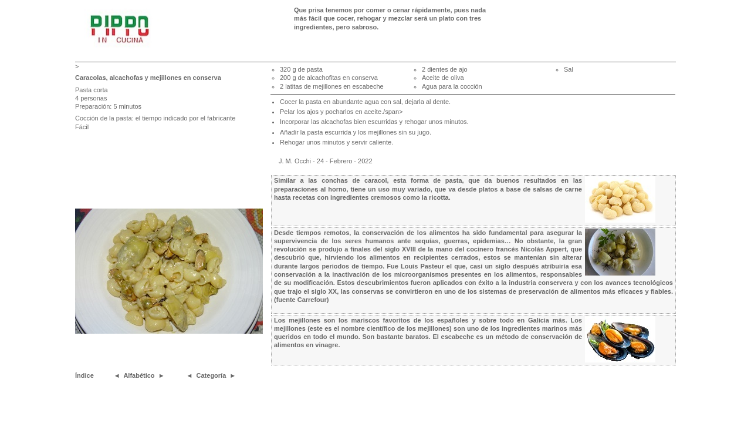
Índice (84, 375)
